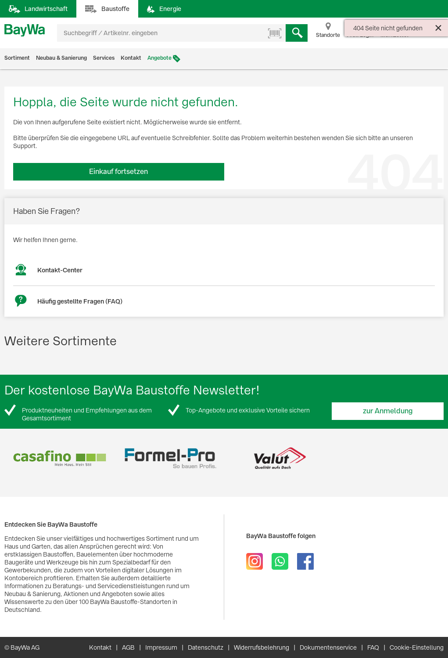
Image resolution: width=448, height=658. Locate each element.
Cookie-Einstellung (417, 647)
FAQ (373, 647)
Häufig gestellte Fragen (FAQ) (79, 301)
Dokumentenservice (328, 647)
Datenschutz (205, 647)
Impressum (161, 647)
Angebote (159, 57)
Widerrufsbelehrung (261, 647)
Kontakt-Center (59, 270)
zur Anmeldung (388, 411)
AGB (128, 647)
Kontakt (131, 57)
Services (104, 57)
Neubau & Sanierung (61, 57)
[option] (59, 458)
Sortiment (17, 57)
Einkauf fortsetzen (118, 171)
